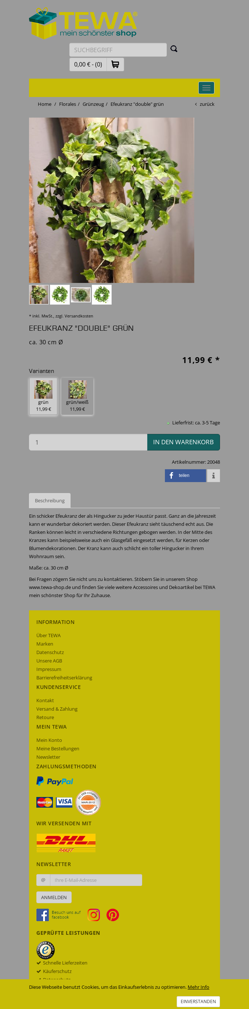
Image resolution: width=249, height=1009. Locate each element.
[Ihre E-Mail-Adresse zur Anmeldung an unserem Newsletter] (96, 880)
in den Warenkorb (183, 442)
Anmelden (54, 897)
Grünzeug (93, 104)
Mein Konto (49, 740)
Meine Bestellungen (57, 748)
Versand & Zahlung (56, 708)
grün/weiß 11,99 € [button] (77, 396)
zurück (207, 104)
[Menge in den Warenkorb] (88, 442)
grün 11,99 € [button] (43, 396)
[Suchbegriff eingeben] (118, 50)
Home (44, 104)
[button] (115, 64)
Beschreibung (50, 500)
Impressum (48, 669)
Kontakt (45, 700)
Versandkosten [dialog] (79, 316)
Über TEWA (48, 635)
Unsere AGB (49, 660)
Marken (44, 643)
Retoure (45, 717)
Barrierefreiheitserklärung (64, 677)
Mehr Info (198, 987)
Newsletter (48, 757)
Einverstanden (198, 1001)
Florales (67, 104)
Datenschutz (50, 652)
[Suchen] (174, 48)
